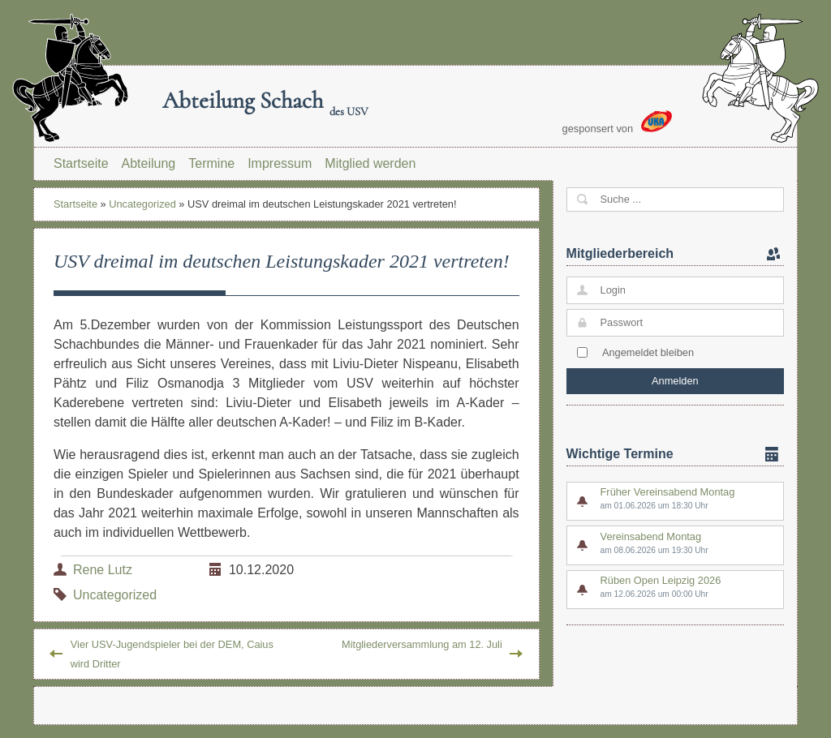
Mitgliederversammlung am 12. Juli (422, 644)
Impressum (280, 163)
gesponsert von (617, 122)
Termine (211, 163)
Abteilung (149, 163)
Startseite (81, 163)
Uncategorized (142, 204)
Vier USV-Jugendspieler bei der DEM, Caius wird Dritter (172, 654)
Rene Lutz (102, 570)
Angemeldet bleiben (648, 352)
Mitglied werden (370, 163)
